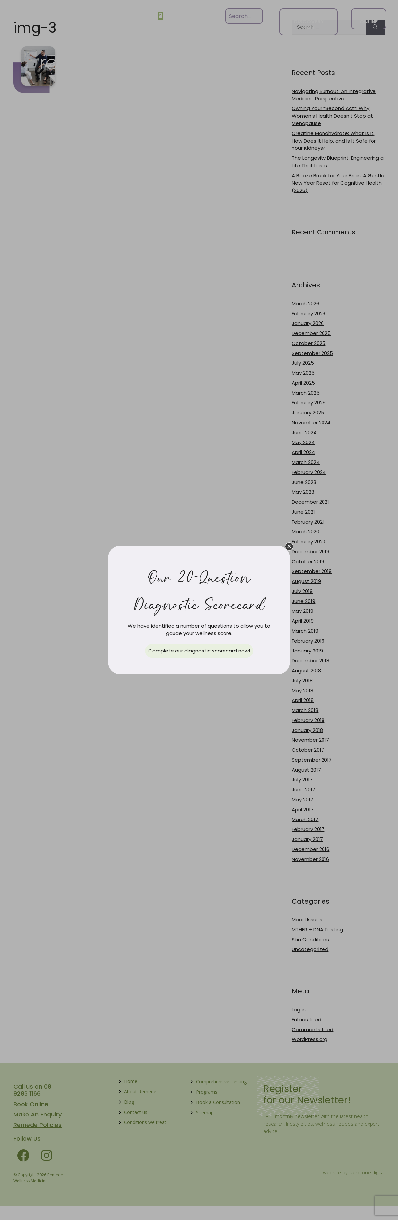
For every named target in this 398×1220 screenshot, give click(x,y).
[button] (289, 546)
